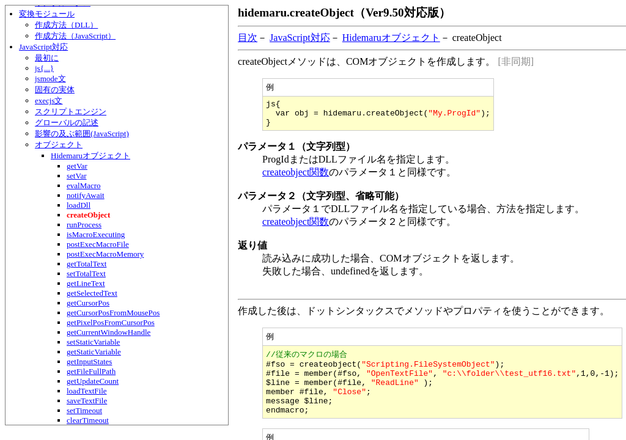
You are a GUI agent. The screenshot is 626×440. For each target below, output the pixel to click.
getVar (77, 165)
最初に (47, 57)
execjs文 (48, 100)
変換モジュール (47, 13)
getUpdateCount (93, 381)
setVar (77, 175)
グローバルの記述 (66, 122)
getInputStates (89, 361)
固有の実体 (55, 89)
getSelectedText (92, 293)
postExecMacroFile (98, 244)
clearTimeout (88, 420)
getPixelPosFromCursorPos (111, 322)
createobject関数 (295, 178)
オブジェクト (59, 144)
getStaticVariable (94, 351)
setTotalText (86, 273)
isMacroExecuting (96, 234)
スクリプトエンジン (70, 111)
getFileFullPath (91, 371)
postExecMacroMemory (105, 253)
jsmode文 (50, 78)
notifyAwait (86, 195)
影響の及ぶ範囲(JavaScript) (82, 133)
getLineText (86, 283)
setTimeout (84, 410)
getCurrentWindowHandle (108, 332)
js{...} (44, 68)
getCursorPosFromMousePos (113, 312)
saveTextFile (87, 400)
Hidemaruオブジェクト (90, 155)
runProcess (84, 224)
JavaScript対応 (43, 46)
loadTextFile (87, 390)
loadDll (78, 205)
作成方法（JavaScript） (75, 35)
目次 (247, 37)
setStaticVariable (93, 341)
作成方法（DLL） (66, 24)
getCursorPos (88, 302)
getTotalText (86, 263)
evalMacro (84, 185)
